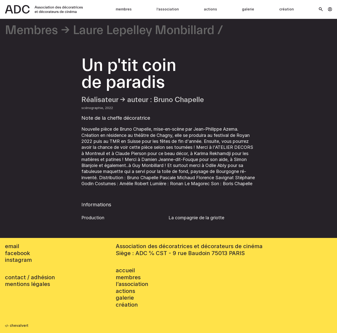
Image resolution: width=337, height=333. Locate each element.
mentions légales (27, 284)
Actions (210, 9)
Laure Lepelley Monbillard (143, 30)
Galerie (248, 9)
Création (286, 9)
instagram (18, 260)
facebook (17, 253)
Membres (124, 9)
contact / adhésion (30, 277)
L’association (168, 9)
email (12, 246)
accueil (125, 270)
